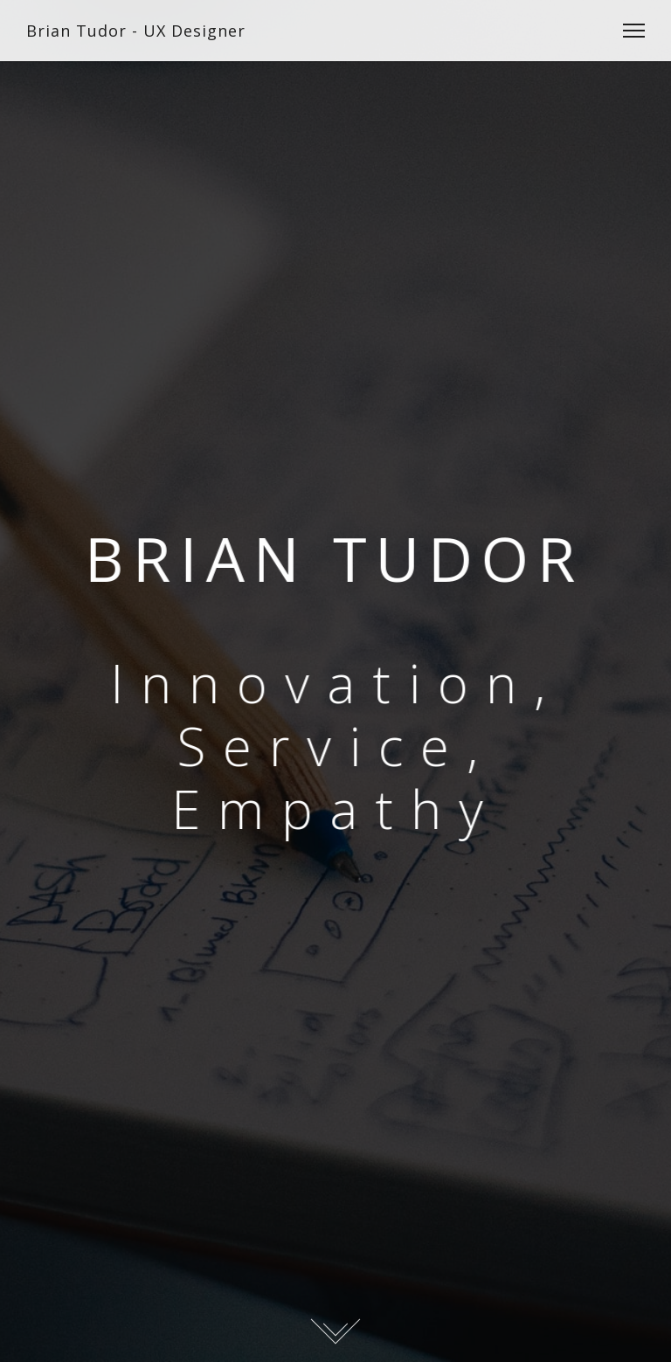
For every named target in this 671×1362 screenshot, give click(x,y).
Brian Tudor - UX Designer (136, 30)
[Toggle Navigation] (628, 30)
